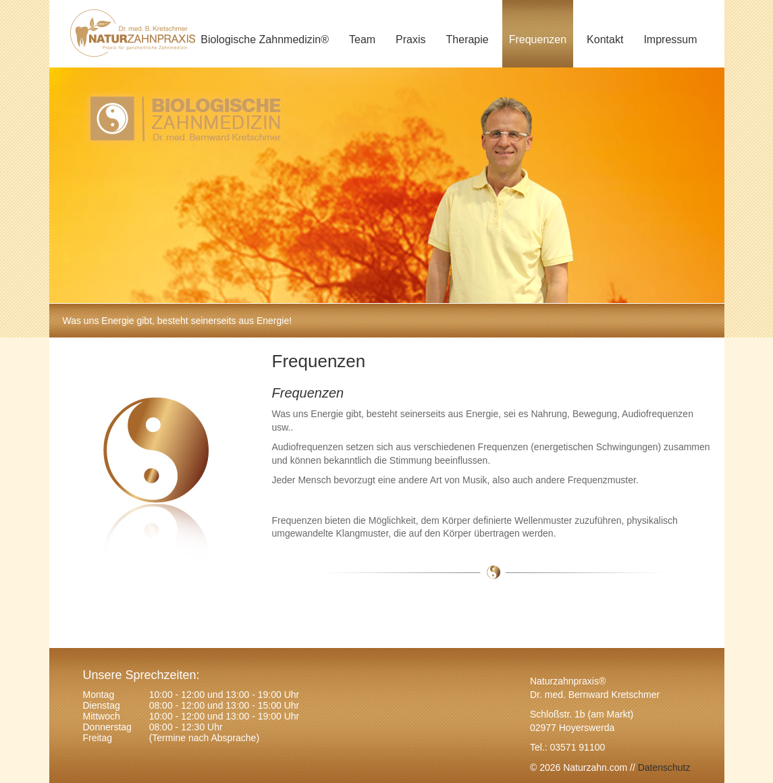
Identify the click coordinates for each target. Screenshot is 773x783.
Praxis (410, 39)
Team (362, 39)
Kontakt (605, 39)
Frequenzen (537, 39)
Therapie (467, 39)
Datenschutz (663, 767)
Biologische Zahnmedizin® (265, 39)
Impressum (670, 39)
